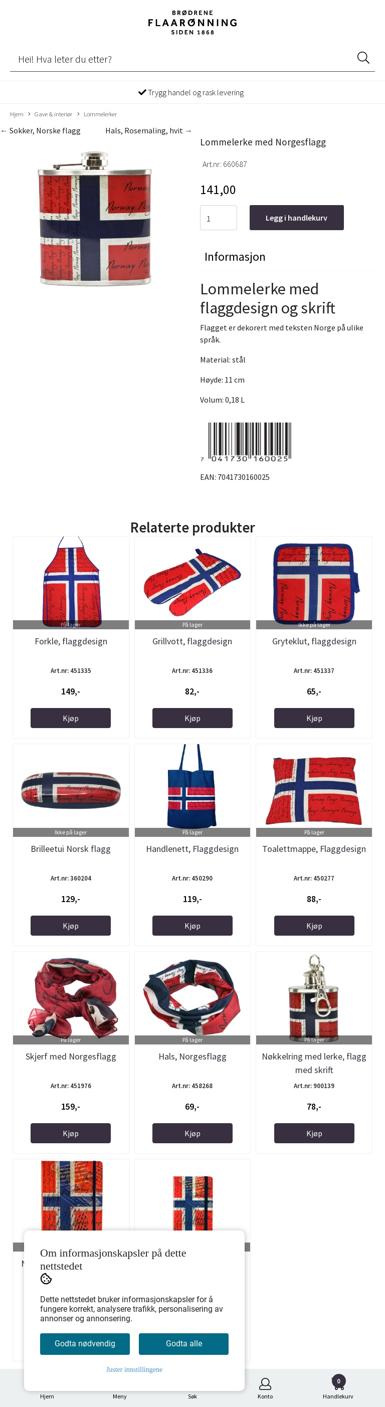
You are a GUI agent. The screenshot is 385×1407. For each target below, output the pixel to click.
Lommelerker (97, 114)
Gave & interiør (50, 114)
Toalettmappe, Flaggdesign (314, 848)
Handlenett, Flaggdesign (192, 848)
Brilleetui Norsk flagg (71, 848)
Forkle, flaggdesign (71, 641)
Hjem (17, 114)
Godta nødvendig (85, 1343)
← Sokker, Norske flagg (40, 130)
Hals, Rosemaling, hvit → (148, 130)
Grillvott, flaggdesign (192, 641)
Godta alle (184, 1343)
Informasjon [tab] (235, 256)
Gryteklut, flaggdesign (314, 641)
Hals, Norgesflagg (192, 1056)
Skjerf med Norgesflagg (71, 1056)
